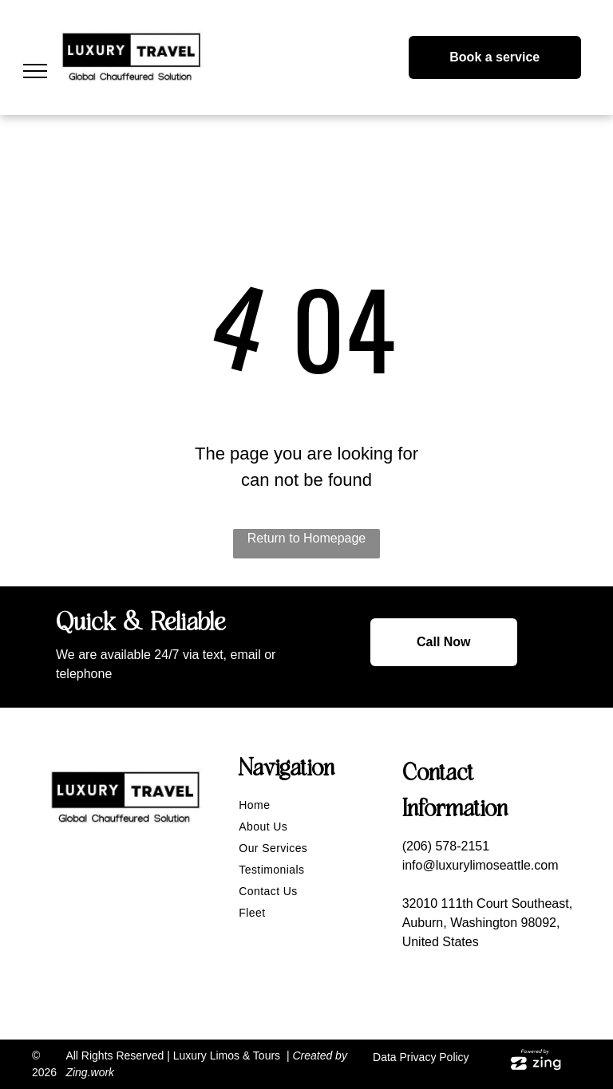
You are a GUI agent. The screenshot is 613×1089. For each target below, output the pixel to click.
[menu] (35, 71)
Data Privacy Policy (421, 1057)
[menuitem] (312, 805)
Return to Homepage (306, 538)
